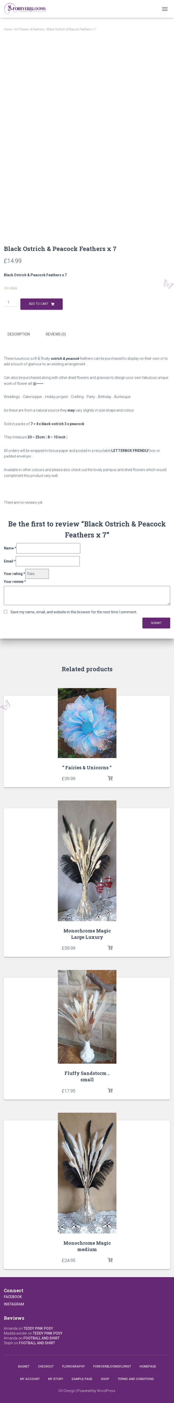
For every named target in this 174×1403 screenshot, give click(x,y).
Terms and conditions (136, 1379)
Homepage (148, 1366)
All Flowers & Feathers (29, 29)
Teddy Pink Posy (38, 1328)
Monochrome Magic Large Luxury (87, 934)
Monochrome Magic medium (87, 1246)
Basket (24, 1366)
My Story (55, 1379)
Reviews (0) (56, 334)
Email (10, 561)
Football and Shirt (41, 1338)
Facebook (13, 1297)
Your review (15, 582)
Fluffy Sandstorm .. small (87, 1076)
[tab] (22, 334)
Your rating (14, 574)
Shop (105, 1379)
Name (10, 548)
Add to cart (38, 304)
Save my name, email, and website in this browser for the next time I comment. (73, 612)
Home (8, 29)
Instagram (14, 1304)
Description (19, 334)
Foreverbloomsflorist (112, 1366)
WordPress (106, 1391)
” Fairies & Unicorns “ (87, 767)
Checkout (46, 1366)
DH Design (67, 1391)
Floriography (73, 1366)
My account (30, 1379)
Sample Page (82, 1379)
